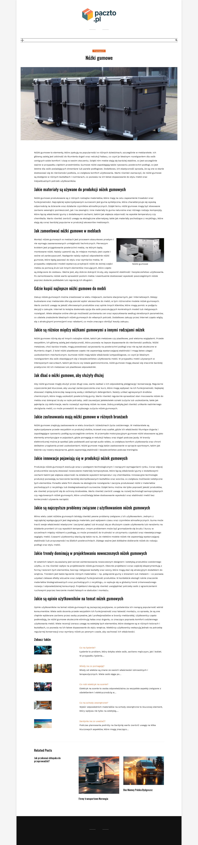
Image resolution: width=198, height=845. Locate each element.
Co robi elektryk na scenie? (93, 684)
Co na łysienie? (87, 647)
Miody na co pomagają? (91, 666)
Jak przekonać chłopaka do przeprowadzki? (47, 759)
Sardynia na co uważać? (92, 721)
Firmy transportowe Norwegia (93, 798)
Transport (99, 51)
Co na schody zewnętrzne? (93, 702)
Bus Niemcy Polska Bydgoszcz (138, 790)
